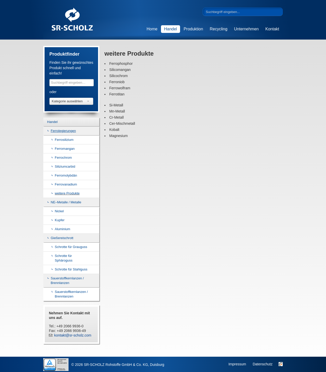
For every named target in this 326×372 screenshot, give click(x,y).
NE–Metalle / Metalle (66, 202)
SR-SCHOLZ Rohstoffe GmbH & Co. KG (81, 20)
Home (152, 29)
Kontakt (272, 29)
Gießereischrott (62, 238)
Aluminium (62, 229)
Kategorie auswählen (70, 101)
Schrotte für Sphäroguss (63, 258)
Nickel (59, 211)
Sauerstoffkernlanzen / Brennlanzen (67, 280)
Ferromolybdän (66, 175)
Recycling (218, 29)
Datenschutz (263, 364)
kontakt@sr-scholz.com (72, 335)
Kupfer (59, 220)
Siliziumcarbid (65, 166)
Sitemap (281, 364)
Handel (170, 29)
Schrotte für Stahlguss (71, 269)
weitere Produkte (67, 193)
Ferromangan (65, 149)
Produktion (193, 29)
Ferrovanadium (66, 184)
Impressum (237, 364)
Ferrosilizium (64, 140)
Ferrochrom (63, 157)
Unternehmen (246, 29)
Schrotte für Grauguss (71, 247)
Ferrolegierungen (63, 131)
